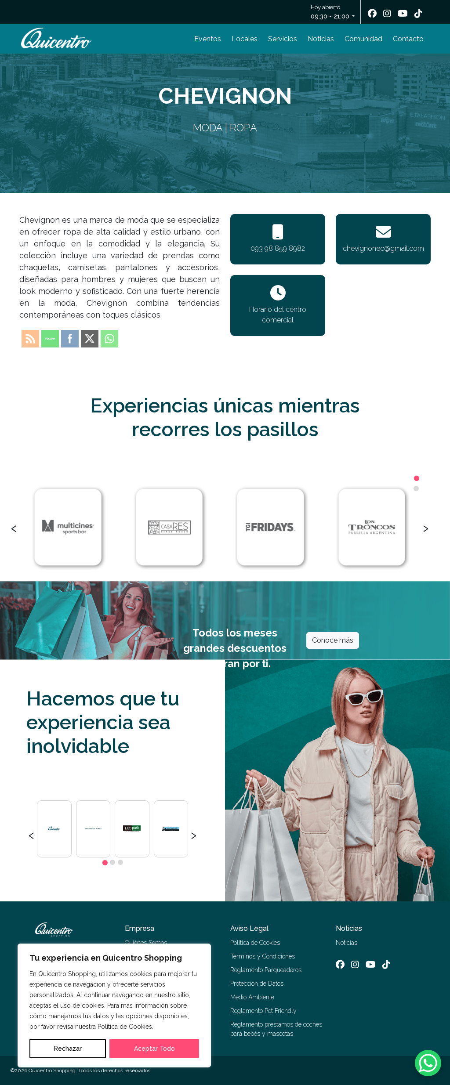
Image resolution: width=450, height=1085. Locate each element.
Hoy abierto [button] (331, 12)
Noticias (321, 39)
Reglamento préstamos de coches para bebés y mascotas (276, 1029)
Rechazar (68, 1048)
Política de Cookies (255, 942)
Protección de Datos (256, 983)
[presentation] (14, 527)
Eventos (207, 39)
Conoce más (332, 640)
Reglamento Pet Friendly (263, 1010)
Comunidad (363, 39)
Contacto (408, 39)
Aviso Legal (249, 928)
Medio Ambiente (252, 997)
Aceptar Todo (154, 1048)
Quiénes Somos (146, 942)
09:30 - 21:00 (330, 16)
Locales (245, 39)
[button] (416, 478)
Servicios (282, 39)
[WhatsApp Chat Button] (428, 1063)
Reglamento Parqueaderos (265, 969)
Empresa (139, 928)
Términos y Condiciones (262, 956)
